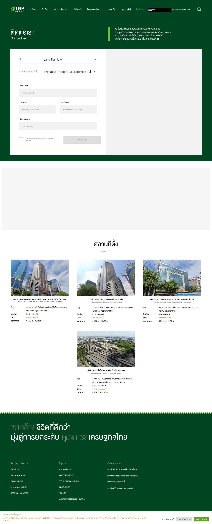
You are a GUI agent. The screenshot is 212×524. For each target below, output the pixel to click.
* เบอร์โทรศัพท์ (64, 102)
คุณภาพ (74, 437)
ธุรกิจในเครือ (77, 9)
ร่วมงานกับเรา (112, 9)
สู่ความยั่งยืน (127, 9)
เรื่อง (21, 59)
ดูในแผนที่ (103, 251)
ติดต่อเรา (140, 9)
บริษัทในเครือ (112, 463)
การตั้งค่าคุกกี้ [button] (168, 519)
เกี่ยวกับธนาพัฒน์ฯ (18, 463)
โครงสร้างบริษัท (17, 481)
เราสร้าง (23, 427)
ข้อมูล (61, 463)
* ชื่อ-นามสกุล (23, 85)
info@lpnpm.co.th (99, 389)
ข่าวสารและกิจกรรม (94, 9)
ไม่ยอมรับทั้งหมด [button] (184, 519)
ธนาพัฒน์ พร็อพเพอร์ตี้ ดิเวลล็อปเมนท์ (122, 469)
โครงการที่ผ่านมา (61, 9)
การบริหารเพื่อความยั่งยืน (69, 481)
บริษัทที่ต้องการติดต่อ (28, 71)
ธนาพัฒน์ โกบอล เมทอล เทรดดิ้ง (120, 488)
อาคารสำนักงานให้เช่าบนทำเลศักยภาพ (122, 476)
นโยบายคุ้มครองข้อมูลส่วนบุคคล (72, 499)
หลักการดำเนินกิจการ (19, 493)
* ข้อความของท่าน (24, 119)
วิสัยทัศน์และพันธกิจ (19, 475)
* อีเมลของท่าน (23, 102)
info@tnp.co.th (32, 317)
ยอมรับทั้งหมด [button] (201, 519)
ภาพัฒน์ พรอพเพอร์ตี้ (116, 481)
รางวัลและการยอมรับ (19, 487)
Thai (151, 10)
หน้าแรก (33, 9)
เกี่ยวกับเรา (45, 9)
